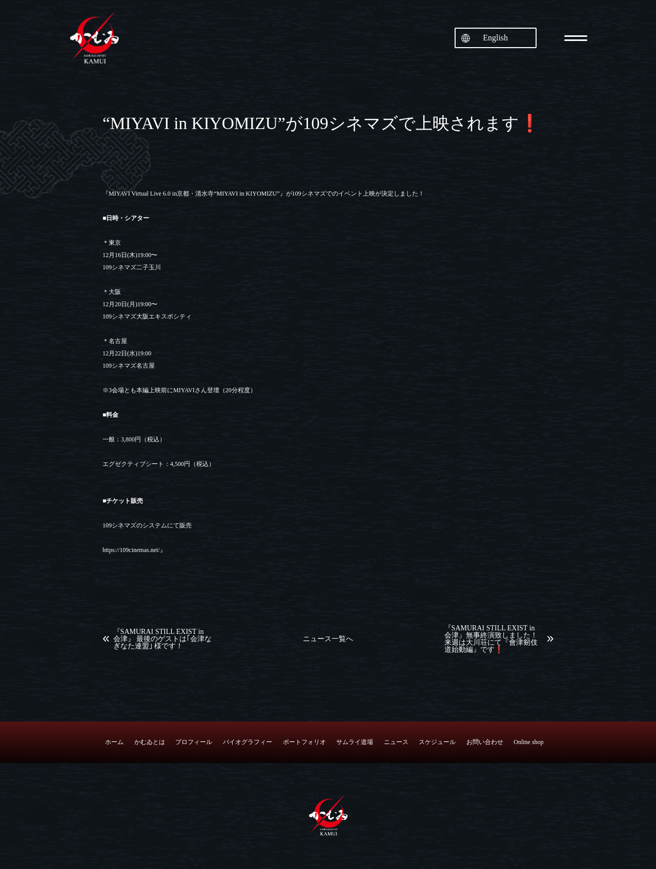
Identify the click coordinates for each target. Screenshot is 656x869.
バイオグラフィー (247, 742)
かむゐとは (149, 742)
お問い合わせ (484, 742)
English (495, 37)
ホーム (114, 742)
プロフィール (193, 742)
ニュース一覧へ (328, 639)
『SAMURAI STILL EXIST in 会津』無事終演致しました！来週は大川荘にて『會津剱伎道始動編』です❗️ (491, 639)
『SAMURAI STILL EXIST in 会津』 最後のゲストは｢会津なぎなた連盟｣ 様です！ (162, 639)
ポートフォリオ (304, 742)
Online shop (528, 742)
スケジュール (437, 742)
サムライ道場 (354, 742)
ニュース (396, 742)
